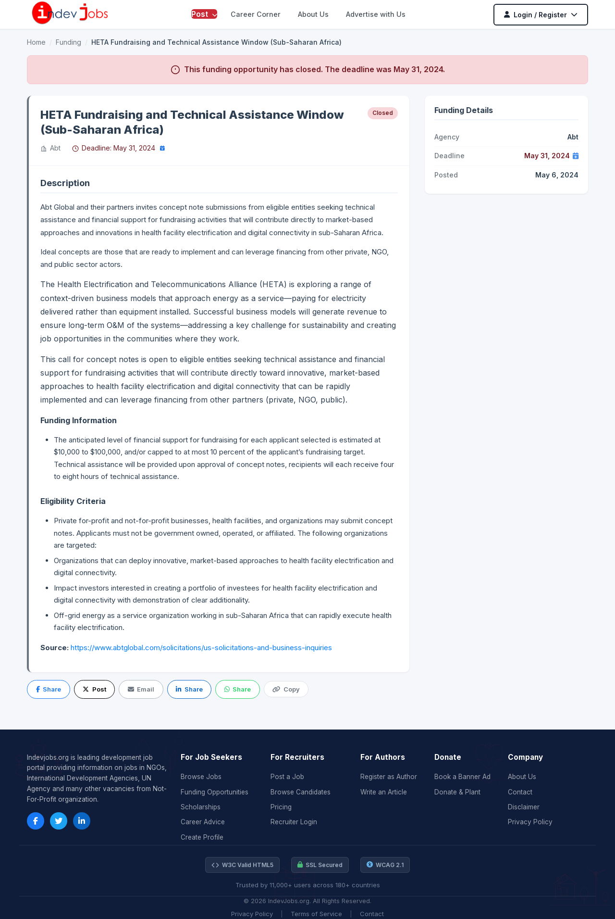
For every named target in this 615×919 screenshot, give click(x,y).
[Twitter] (58, 821)
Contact (520, 792)
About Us (313, 14)
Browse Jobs (201, 777)
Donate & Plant (457, 792)
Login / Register (541, 15)
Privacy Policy (530, 822)
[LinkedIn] (81, 821)
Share (48, 689)
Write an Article (383, 792)
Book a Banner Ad (462, 777)
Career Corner (256, 14)
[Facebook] (35, 821)
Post (204, 14)
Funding (68, 42)
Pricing (281, 807)
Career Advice (203, 822)
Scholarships (201, 807)
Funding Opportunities (214, 792)
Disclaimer (524, 807)
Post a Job (287, 777)
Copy (285, 689)
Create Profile (202, 837)
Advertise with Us (376, 14)
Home (36, 42)
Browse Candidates (301, 792)
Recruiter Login (294, 822)
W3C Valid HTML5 (242, 865)
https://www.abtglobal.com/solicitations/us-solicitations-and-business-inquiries (200, 647)
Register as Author (388, 777)
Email (141, 689)
